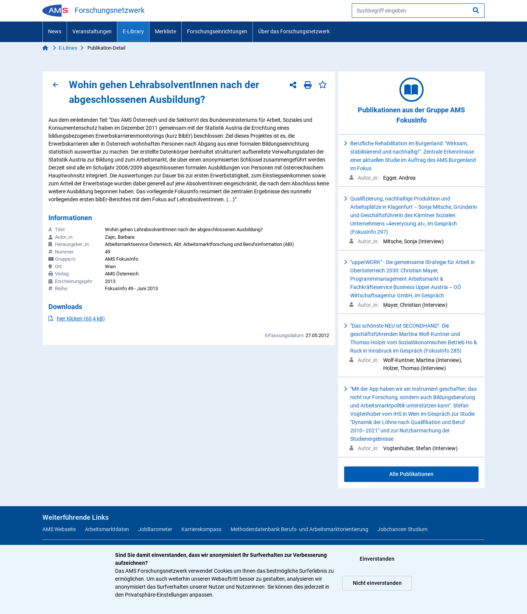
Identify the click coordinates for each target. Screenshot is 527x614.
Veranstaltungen (92, 31)
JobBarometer (155, 529)
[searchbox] (418, 10)
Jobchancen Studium (402, 529)
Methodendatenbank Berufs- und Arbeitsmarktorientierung (299, 529)
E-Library (133, 31)
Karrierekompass (201, 529)
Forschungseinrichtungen (217, 31)
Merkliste (165, 31)
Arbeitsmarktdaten (107, 529)
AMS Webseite (59, 529)
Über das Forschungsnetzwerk (294, 31)
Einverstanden (377, 559)
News (54, 31)
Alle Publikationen (411, 474)
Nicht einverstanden (377, 583)
